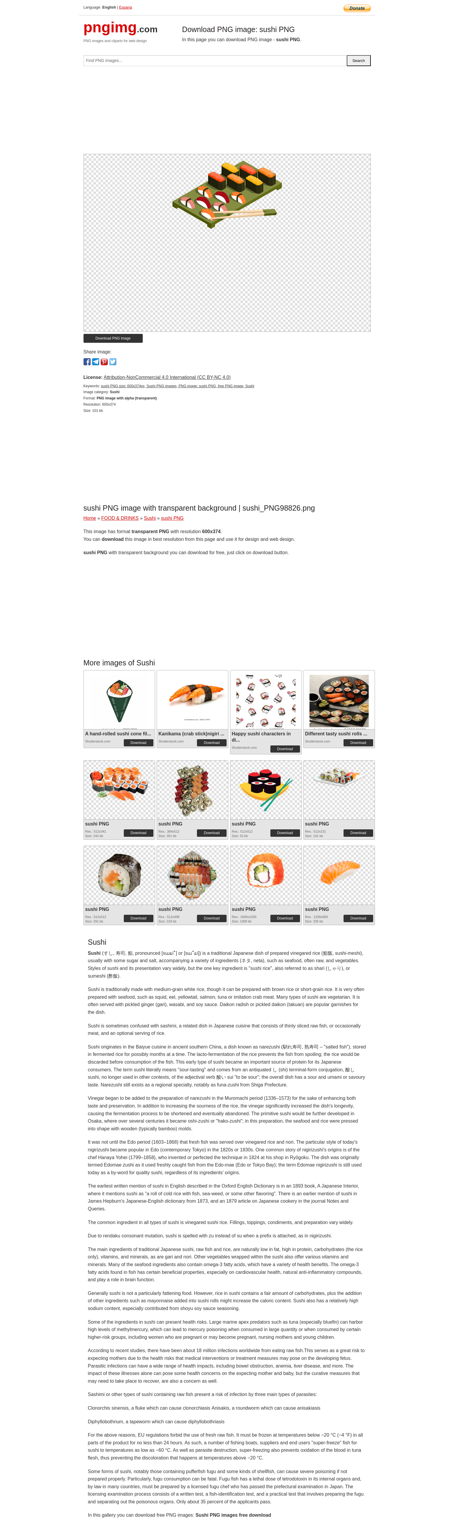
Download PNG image (113, 338)
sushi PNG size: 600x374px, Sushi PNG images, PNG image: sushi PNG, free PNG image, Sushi (177, 386)
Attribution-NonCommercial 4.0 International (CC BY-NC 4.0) (167, 377)
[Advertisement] (227, 112)
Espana (125, 7)
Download (138, 743)
